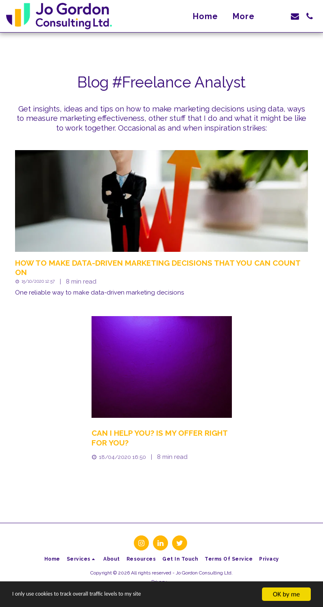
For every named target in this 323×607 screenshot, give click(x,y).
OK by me (286, 594)
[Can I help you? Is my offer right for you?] (162, 438)
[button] (280, 16)
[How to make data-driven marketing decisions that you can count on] (161, 267)
